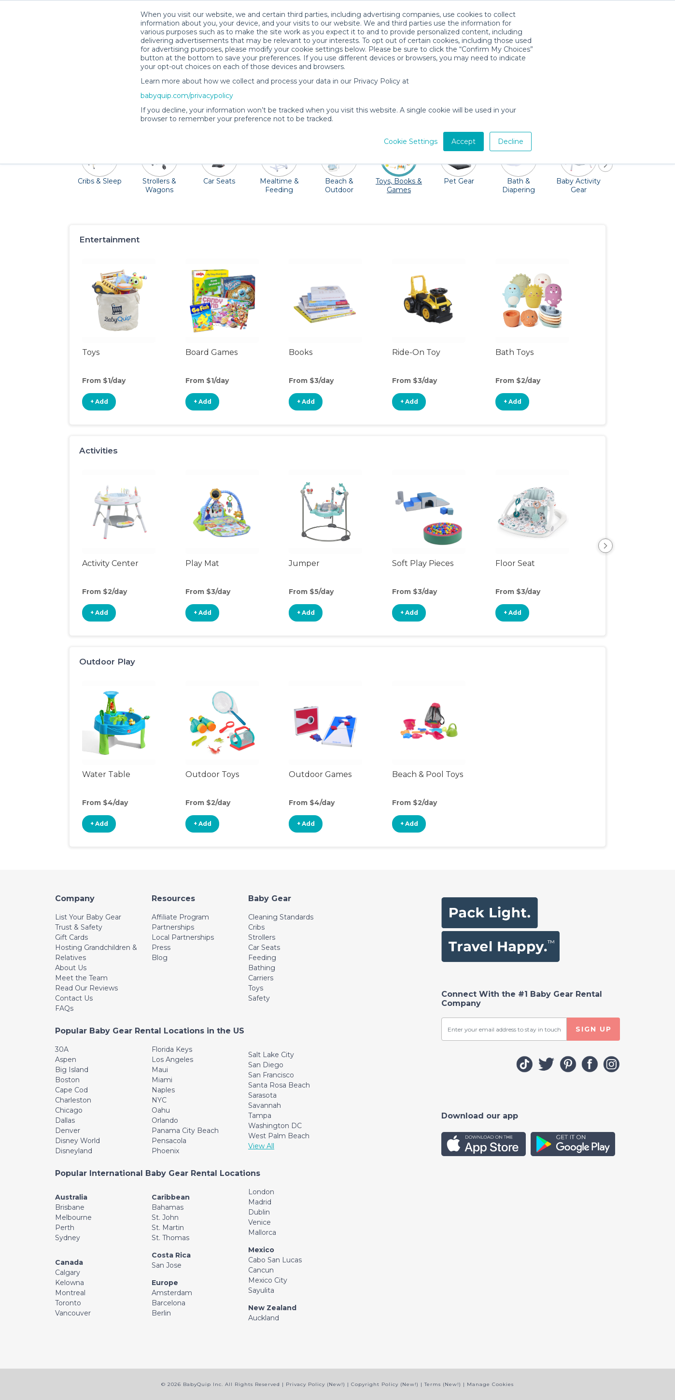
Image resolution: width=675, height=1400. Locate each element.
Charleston (73, 1100)
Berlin (161, 1313)
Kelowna (69, 1282)
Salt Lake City (271, 1054)
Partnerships (173, 927)
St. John (165, 1217)
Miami (162, 1079)
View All (261, 1146)
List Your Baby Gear (88, 917)
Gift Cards (71, 937)
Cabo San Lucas (275, 1260)
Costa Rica (171, 1255)
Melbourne (73, 1217)
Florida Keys (172, 1049)
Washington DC (275, 1125)
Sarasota (262, 1095)
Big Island (71, 1069)
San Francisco (271, 1075)
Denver (67, 1130)
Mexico (261, 1249)
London (261, 1192)
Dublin (259, 1212)
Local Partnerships (183, 937)
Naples (163, 1090)
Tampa (259, 1115)
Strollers (261, 937)
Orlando (165, 1120)
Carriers (260, 978)
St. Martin (168, 1227)
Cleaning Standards (280, 917)
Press (161, 947)
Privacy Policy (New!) (315, 1384)
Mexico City (267, 1280)
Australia (71, 1197)
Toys (255, 988)
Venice (259, 1222)
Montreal (70, 1292)
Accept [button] (463, 141)
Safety (259, 998)
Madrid (259, 1202)
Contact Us (74, 998)
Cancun (261, 1270)
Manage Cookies (490, 1384)
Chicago (69, 1110)
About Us (70, 967)
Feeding (262, 957)
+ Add (99, 401)
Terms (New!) (442, 1384)
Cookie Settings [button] (410, 141)
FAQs (64, 1008)
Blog (160, 957)
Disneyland (73, 1150)
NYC (159, 1100)
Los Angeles (172, 1059)
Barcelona (168, 1303)
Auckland (263, 1318)
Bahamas (167, 1207)
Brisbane (69, 1207)
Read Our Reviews (86, 988)
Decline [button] (510, 141)
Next (605, 545)
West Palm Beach (278, 1135)
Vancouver (73, 1313)
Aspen (65, 1059)
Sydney (67, 1237)
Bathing (261, 967)
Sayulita (261, 1290)
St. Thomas (170, 1237)
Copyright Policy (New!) (385, 1384)
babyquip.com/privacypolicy (187, 95)
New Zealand (272, 1307)
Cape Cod (71, 1090)
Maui (160, 1069)
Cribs (256, 927)
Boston (67, 1079)
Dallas (65, 1120)
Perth (64, 1227)
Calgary (67, 1272)
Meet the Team (81, 978)
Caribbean (171, 1197)
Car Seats (264, 947)
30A (62, 1049)
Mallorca (262, 1232)
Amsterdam (172, 1292)
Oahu (161, 1110)
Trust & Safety (78, 927)
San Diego (265, 1065)
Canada (69, 1262)
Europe (165, 1282)
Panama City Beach (185, 1130)
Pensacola (169, 1140)
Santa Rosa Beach (279, 1085)
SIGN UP (594, 1029)
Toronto (68, 1303)
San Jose (167, 1265)
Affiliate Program (180, 917)
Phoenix (165, 1150)
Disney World (77, 1140)
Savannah (264, 1105)
